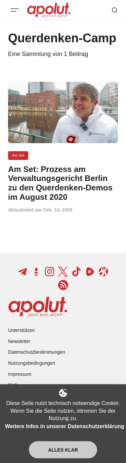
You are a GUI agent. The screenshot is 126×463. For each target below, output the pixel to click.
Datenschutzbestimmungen (36, 352)
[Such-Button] (114, 10)
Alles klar (63, 450)
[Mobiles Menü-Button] (15, 10)
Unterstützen (21, 330)
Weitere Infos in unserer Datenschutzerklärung (64, 426)
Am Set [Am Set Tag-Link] (18, 155)
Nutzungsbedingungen (31, 363)
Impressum (19, 374)
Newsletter (19, 341)
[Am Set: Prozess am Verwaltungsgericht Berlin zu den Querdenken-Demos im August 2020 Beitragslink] (63, 183)
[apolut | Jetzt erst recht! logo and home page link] (38, 307)
